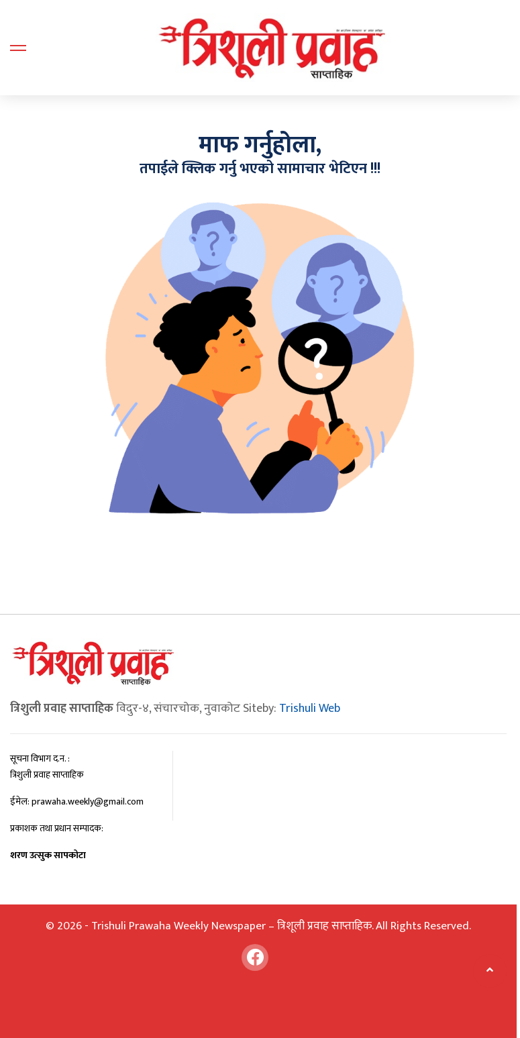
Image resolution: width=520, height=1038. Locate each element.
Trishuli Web (309, 708)
